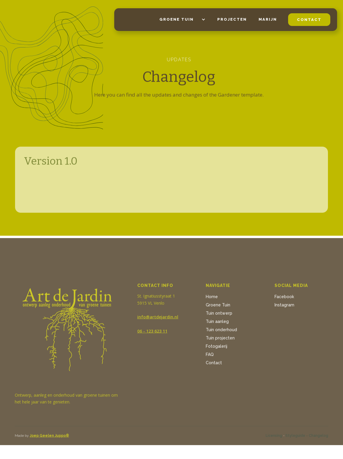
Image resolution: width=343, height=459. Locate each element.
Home (212, 298)
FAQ (210, 355)
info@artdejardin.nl (157, 318)
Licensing (274, 437)
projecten (232, 19)
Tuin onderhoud (221, 331)
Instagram (284, 306)
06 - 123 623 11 (152, 332)
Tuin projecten (220, 339)
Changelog (318, 437)
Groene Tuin (218, 306)
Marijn (268, 19)
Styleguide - (296, 437)
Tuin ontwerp (219, 314)
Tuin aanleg (217, 322)
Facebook (284, 298)
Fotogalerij (216, 347)
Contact (214, 364)
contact (309, 19)
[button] (179, 19)
